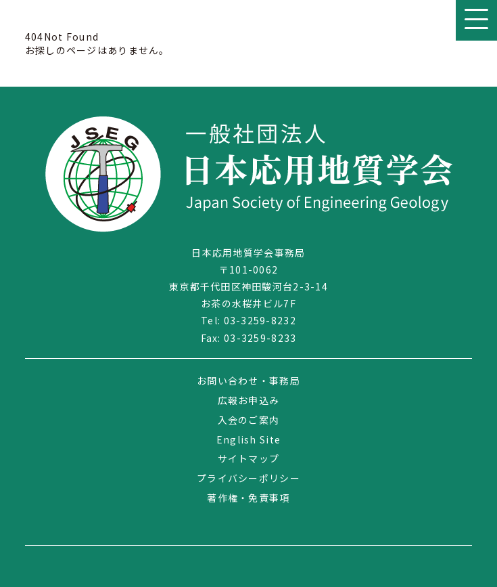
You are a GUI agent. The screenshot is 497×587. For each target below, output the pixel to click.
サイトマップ (249, 458)
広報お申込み (249, 400)
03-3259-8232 (260, 320)
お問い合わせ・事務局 (248, 380)
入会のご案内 (249, 420)
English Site (248, 439)
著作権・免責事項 (248, 497)
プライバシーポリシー (248, 478)
